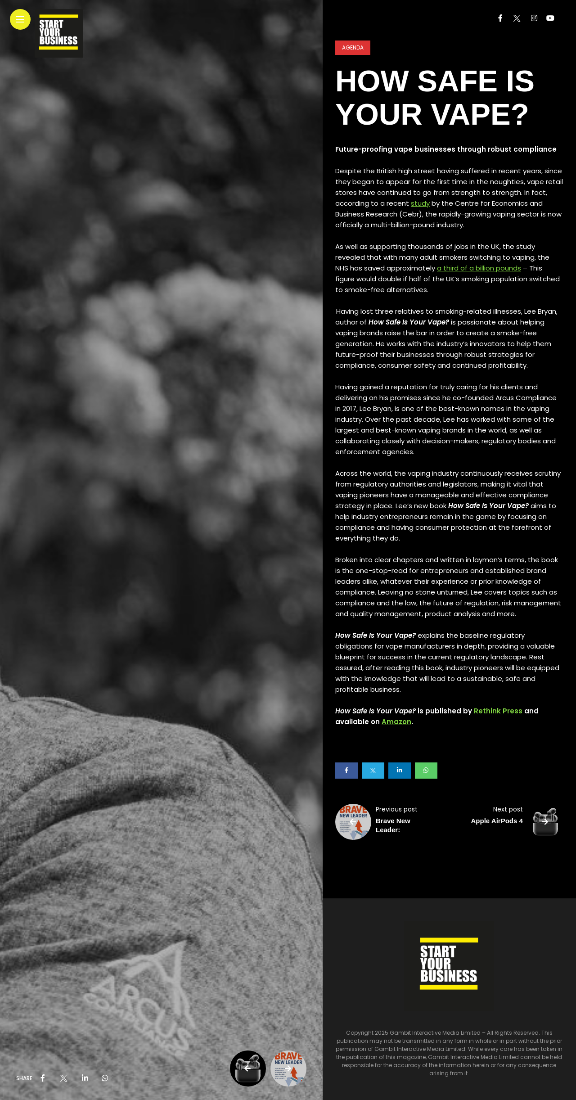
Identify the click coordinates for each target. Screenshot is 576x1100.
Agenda (353, 47)
